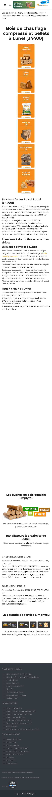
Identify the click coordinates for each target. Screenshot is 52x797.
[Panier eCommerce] (5, 5)
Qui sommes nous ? (11, 734)
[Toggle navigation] (10, 5)
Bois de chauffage (12, 683)
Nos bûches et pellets (12, 669)
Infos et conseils (9, 703)
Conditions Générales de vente (9, 777)
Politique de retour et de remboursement (28, 777)
